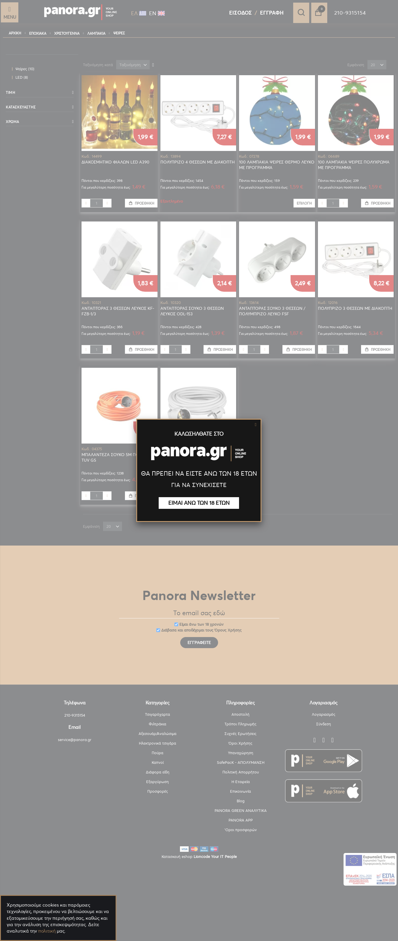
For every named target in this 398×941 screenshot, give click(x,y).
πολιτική (47, 931)
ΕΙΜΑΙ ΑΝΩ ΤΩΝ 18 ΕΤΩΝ (199, 502)
